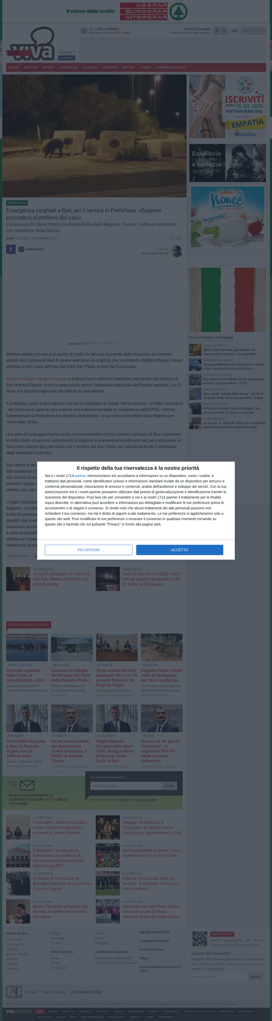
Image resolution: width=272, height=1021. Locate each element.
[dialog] (136, 511)
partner (80, 476)
